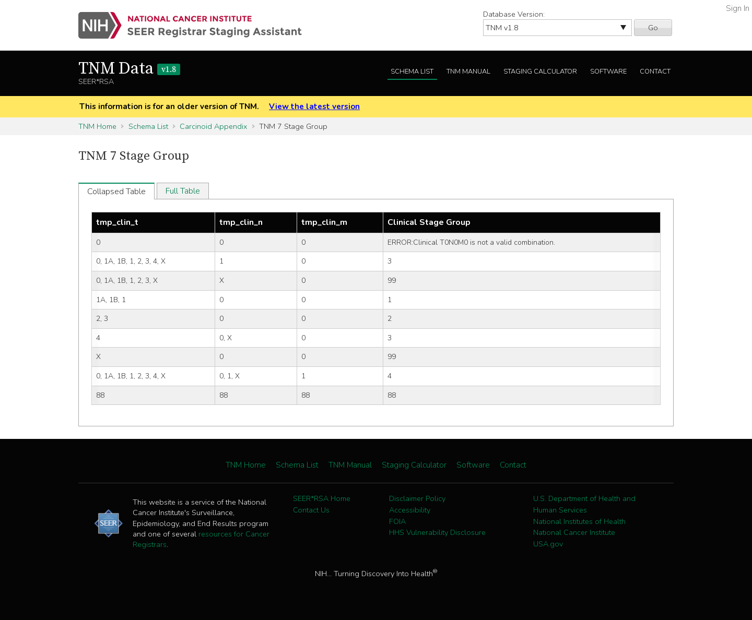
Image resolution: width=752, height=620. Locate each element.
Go (653, 27)
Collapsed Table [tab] (116, 191)
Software (608, 71)
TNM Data (129, 68)
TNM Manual (468, 71)
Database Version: (514, 14)
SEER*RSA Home (321, 498)
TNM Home (97, 126)
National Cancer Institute (574, 532)
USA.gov (548, 544)
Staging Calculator (540, 71)
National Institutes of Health (579, 521)
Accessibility (409, 510)
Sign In (737, 8)
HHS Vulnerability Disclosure (437, 532)
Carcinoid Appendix (213, 126)
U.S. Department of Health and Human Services (584, 504)
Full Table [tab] (183, 191)
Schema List (412, 71)
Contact (655, 71)
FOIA (397, 521)
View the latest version (314, 106)
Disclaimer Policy (417, 498)
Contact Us (311, 510)
